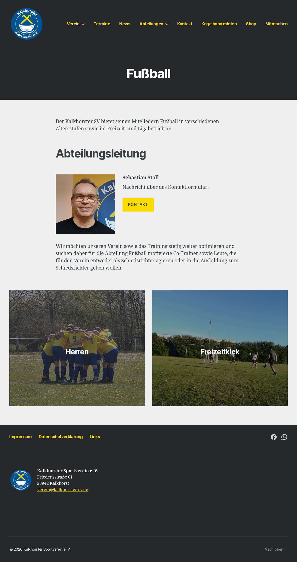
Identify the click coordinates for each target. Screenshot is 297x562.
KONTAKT (138, 204)
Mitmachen (276, 23)
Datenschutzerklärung (61, 436)
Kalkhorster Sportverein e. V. (46, 549)
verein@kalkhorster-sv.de (62, 489)
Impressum (20, 436)
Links (95, 436)
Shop (251, 23)
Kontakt (184, 23)
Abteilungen (151, 23)
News (124, 23)
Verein (73, 23)
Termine (102, 23)
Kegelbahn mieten (219, 23)
